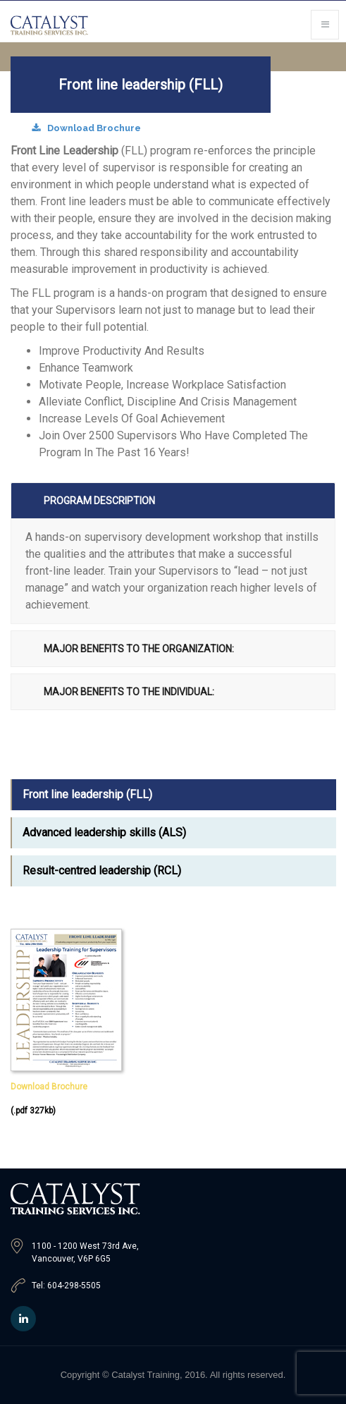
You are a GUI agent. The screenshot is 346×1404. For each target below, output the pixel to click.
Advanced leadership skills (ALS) (104, 832)
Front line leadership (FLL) (87, 794)
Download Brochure (86, 128)
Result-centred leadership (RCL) (102, 870)
